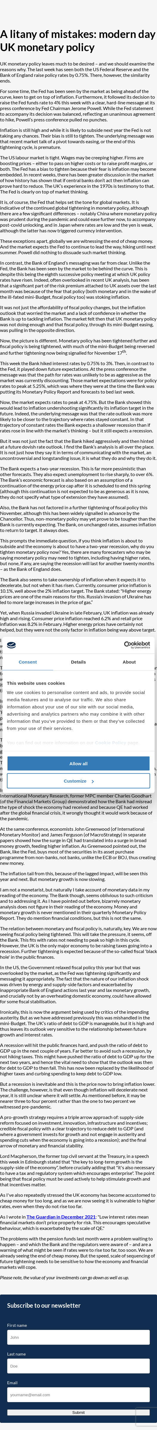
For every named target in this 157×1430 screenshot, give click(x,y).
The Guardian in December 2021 (61, 1216)
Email (12, 1383)
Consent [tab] (28, 661)
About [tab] (129, 661)
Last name (16, 1354)
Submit (78, 1412)
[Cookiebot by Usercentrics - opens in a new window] (124, 645)
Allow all (79, 763)
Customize (79, 780)
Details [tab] (78, 661)
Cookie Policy (110, 742)
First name (17, 1325)
